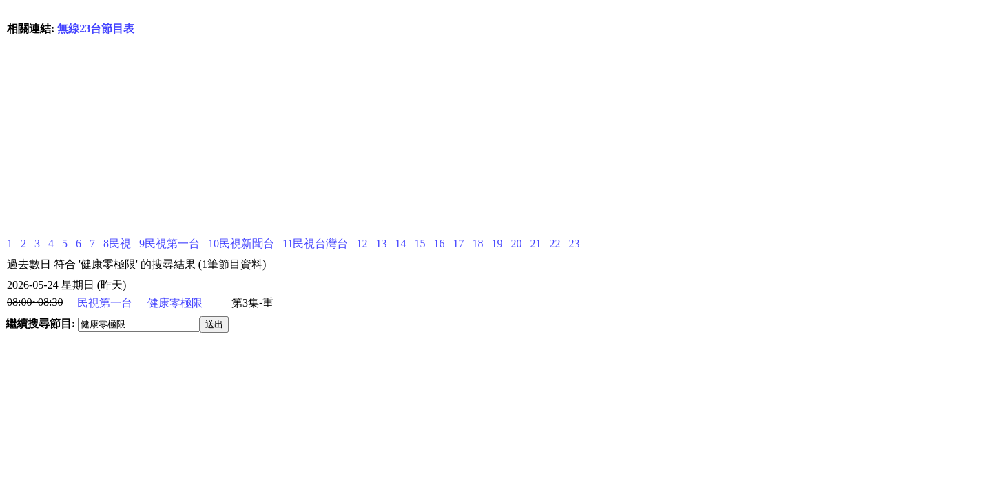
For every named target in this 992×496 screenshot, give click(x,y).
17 (458, 243)
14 (400, 243)
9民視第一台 (169, 243)
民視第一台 (104, 303)
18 (477, 243)
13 (380, 243)
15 (419, 243)
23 (573, 243)
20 (515, 243)
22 (554, 243)
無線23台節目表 (95, 28)
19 (496, 243)
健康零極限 (175, 303)
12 (361, 243)
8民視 (117, 243)
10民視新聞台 (241, 243)
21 (535, 243)
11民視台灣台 (315, 243)
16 (438, 243)
